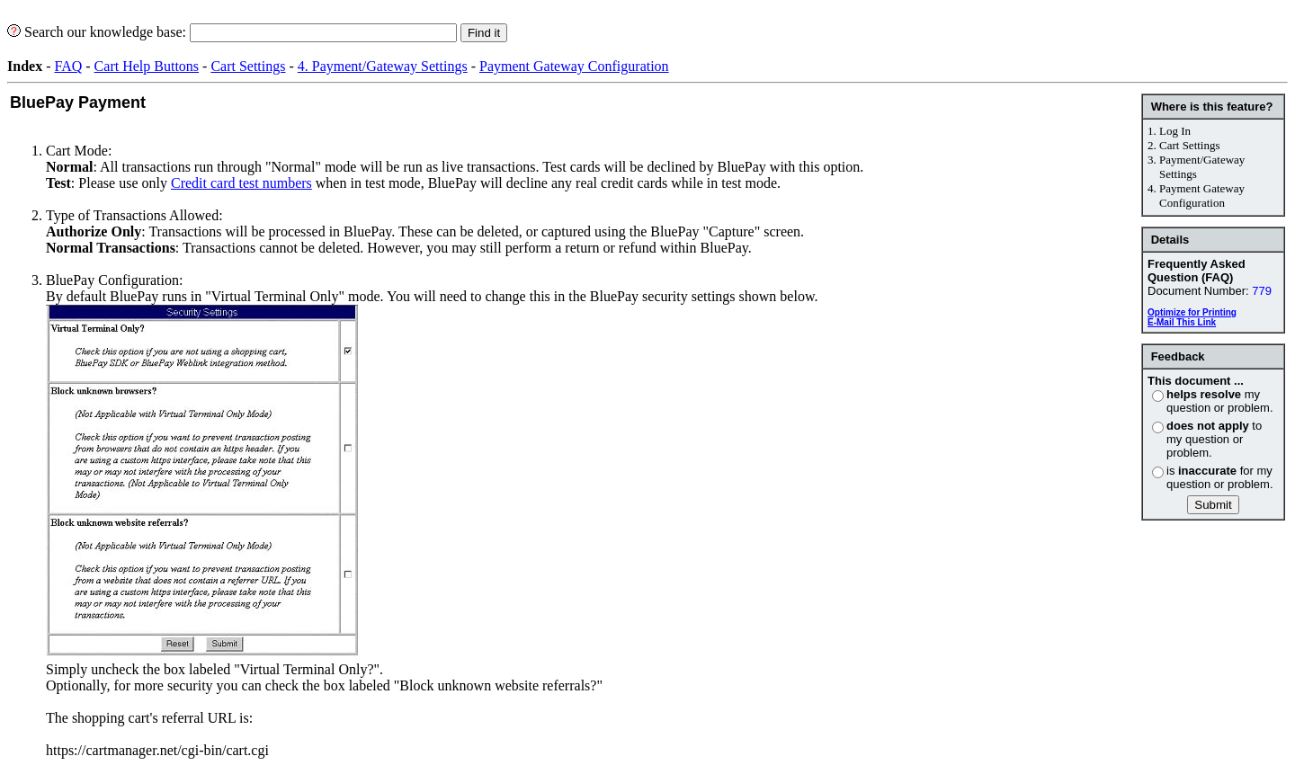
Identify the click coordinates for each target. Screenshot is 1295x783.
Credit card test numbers (241, 183)
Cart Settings (247, 66)
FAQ (68, 66)
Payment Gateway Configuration (574, 66)
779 (1262, 291)
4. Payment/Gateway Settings (383, 66)
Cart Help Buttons (146, 66)
